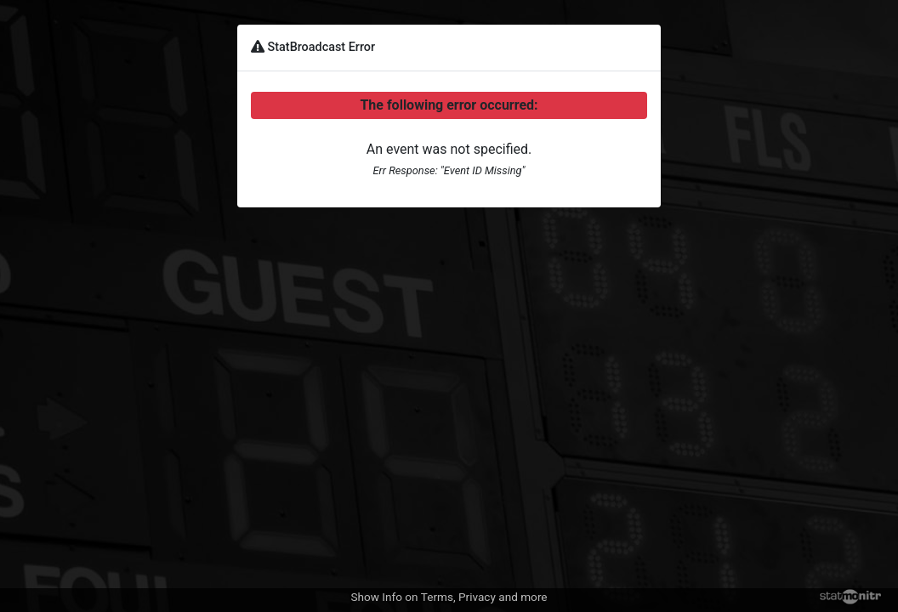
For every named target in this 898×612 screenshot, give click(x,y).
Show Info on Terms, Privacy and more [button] (448, 597)
